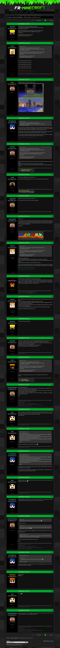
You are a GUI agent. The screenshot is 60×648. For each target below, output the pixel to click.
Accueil (7, 12)
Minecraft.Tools (30, 292)
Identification (32, 12)
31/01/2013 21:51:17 (24, 338)
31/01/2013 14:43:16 (24, 118)
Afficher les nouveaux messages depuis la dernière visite (16, 643)
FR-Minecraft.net (30, 291)
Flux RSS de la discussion (49, 641)
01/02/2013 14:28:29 (24, 496)
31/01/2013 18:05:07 (24, 196)
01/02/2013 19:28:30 (24, 552)
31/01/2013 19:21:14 (24, 216)
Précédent (38, 20)
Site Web (13, 258)
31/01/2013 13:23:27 (24, 79)
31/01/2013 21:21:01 (24, 318)
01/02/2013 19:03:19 (24, 516)
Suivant (51, 20)
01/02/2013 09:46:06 (24, 477)
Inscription (26, 12)
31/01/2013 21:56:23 (24, 357)
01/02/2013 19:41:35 (24, 572)
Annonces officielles (17, 17)
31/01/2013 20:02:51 (24, 243)
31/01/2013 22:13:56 (24, 428)
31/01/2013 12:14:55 (24, 43)
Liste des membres (14, 12)
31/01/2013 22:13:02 (24, 409)
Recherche (21, 12)
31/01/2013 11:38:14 (24, 24)
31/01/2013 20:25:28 (24, 276)
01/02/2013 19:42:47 (24, 591)
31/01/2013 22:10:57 (24, 384)
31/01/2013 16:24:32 (24, 144)
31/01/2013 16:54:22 (24, 174)
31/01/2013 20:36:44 (24, 296)
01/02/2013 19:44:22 (24, 610)
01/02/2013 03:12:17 (24, 451)
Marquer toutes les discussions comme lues (14, 644)
